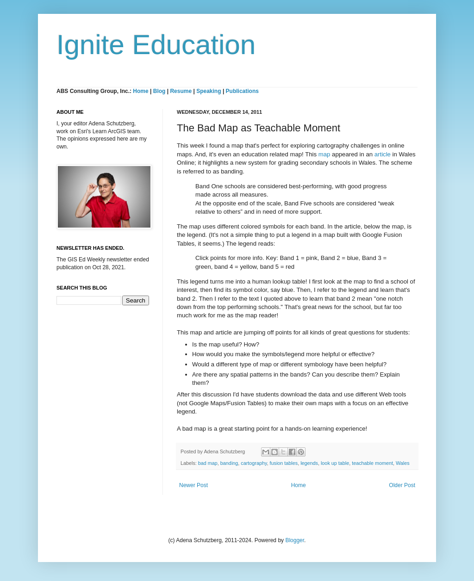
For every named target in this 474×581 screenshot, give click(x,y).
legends (309, 463)
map (324, 154)
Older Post (402, 485)
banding (229, 463)
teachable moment (372, 463)
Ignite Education (156, 44)
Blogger (294, 540)
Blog (159, 91)
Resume (181, 91)
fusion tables (284, 463)
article (382, 154)
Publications (242, 91)
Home (140, 91)
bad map (208, 463)
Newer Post (193, 485)
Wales (403, 463)
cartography (254, 463)
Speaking (208, 91)
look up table (335, 463)
